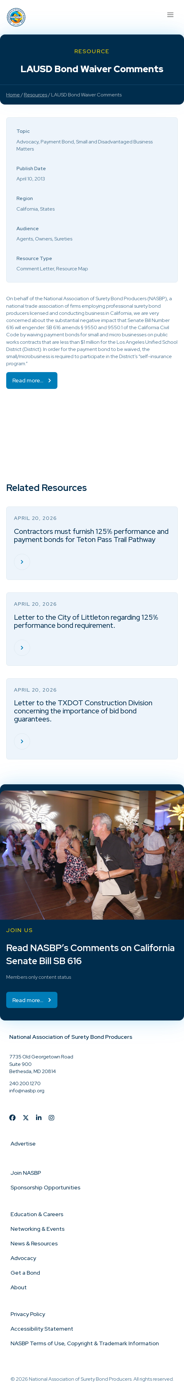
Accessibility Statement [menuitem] (42, 1328)
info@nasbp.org (26, 1090)
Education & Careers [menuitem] (37, 1214)
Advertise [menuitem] (23, 1143)
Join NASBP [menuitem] (26, 1172)
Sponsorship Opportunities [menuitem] (45, 1187)
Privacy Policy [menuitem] (28, 1314)
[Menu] (170, 14)
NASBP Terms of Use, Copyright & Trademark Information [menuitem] (85, 1343)
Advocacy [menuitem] (23, 1258)
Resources (35, 94)
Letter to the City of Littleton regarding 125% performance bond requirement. (86, 621)
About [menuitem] (19, 1287)
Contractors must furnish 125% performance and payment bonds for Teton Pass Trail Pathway (91, 535)
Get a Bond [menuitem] (25, 1272)
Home (13, 94)
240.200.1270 (25, 1083)
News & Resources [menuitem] (34, 1243)
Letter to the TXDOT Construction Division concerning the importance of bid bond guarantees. (83, 711)
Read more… (27, 380)
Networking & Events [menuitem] (38, 1228)
